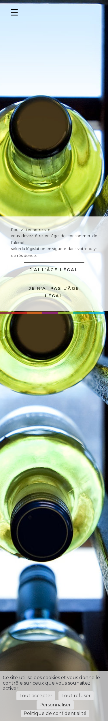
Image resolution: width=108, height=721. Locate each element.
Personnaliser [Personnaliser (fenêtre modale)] (55, 705)
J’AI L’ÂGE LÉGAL (54, 269)
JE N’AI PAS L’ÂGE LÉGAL (54, 292)
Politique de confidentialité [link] (55, 713)
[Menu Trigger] (14, 12)
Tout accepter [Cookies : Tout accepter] (35, 695)
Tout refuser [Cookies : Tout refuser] (76, 695)
